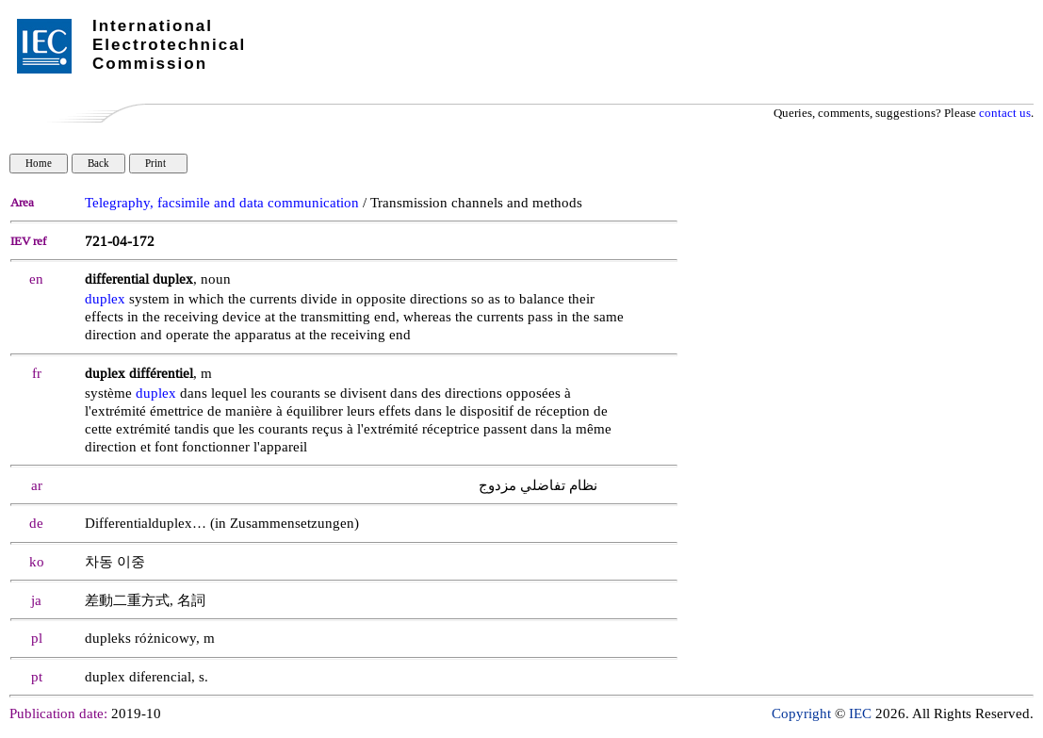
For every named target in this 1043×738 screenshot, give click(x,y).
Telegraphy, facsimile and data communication (222, 203)
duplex (105, 299)
